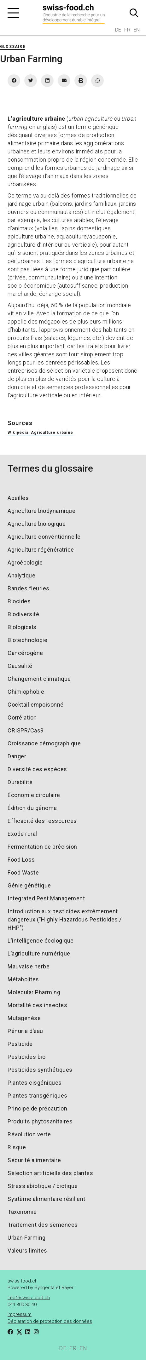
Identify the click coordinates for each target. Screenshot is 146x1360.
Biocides (19, 601)
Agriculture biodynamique (41, 511)
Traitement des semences (43, 1224)
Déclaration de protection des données (50, 1321)
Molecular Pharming (34, 992)
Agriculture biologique (37, 523)
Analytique (21, 575)
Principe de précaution (37, 1108)
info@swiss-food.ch (29, 1297)
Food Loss (21, 859)
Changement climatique (39, 678)
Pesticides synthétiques (40, 1069)
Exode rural (22, 833)
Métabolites (23, 979)
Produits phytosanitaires (40, 1121)
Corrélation (22, 717)
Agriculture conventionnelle (44, 536)
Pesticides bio (26, 1056)
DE (118, 30)
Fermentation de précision (42, 846)
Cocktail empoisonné (36, 704)
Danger (17, 756)
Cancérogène (25, 653)
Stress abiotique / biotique (43, 1186)
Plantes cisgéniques (35, 1082)
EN (136, 30)
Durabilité (20, 782)
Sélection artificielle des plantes (50, 1173)
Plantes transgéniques (37, 1095)
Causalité (20, 666)
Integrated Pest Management (46, 898)
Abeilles (18, 498)
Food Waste (23, 872)
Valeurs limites (27, 1250)
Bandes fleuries (29, 588)
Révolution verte (29, 1134)
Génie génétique (29, 885)
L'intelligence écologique (41, 940)
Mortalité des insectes (37, 1005)
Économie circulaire (34, 795)
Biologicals (22, 627)
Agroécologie (25, 562)
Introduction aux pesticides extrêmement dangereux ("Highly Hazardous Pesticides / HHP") (65, 919)
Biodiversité (23, 614)
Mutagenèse (24, 1018)
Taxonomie (22, 1211)
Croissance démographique (44, 743)
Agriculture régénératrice (41, 549)
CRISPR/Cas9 (26, 730)
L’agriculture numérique (39, 953)
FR (127, 30)
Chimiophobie (26, 691)
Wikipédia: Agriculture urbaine (40, 432)
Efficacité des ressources (42, 821)
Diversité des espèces (37, 769)
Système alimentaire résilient (46, 1199)
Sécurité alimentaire (34, 1160)
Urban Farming (27, 1237)
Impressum (20, 1314)
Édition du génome (32, 808)
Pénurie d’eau (25, 1031)
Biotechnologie (27, 640)
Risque (17, 1147)
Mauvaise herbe (29, 966)
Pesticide (20, 1044)
